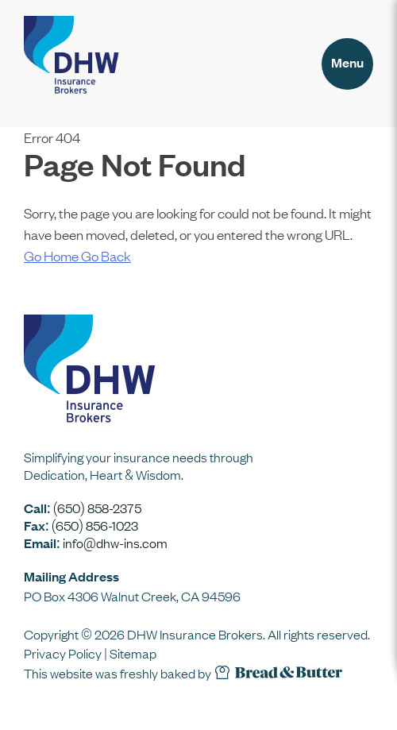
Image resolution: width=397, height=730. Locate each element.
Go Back (106, 255)
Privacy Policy (63, 653)
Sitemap (133, 653)
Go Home (52, 255)
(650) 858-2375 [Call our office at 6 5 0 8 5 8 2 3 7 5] (97, 507)
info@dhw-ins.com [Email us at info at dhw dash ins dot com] (115, 542)
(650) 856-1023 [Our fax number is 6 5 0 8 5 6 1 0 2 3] (95, 525)
